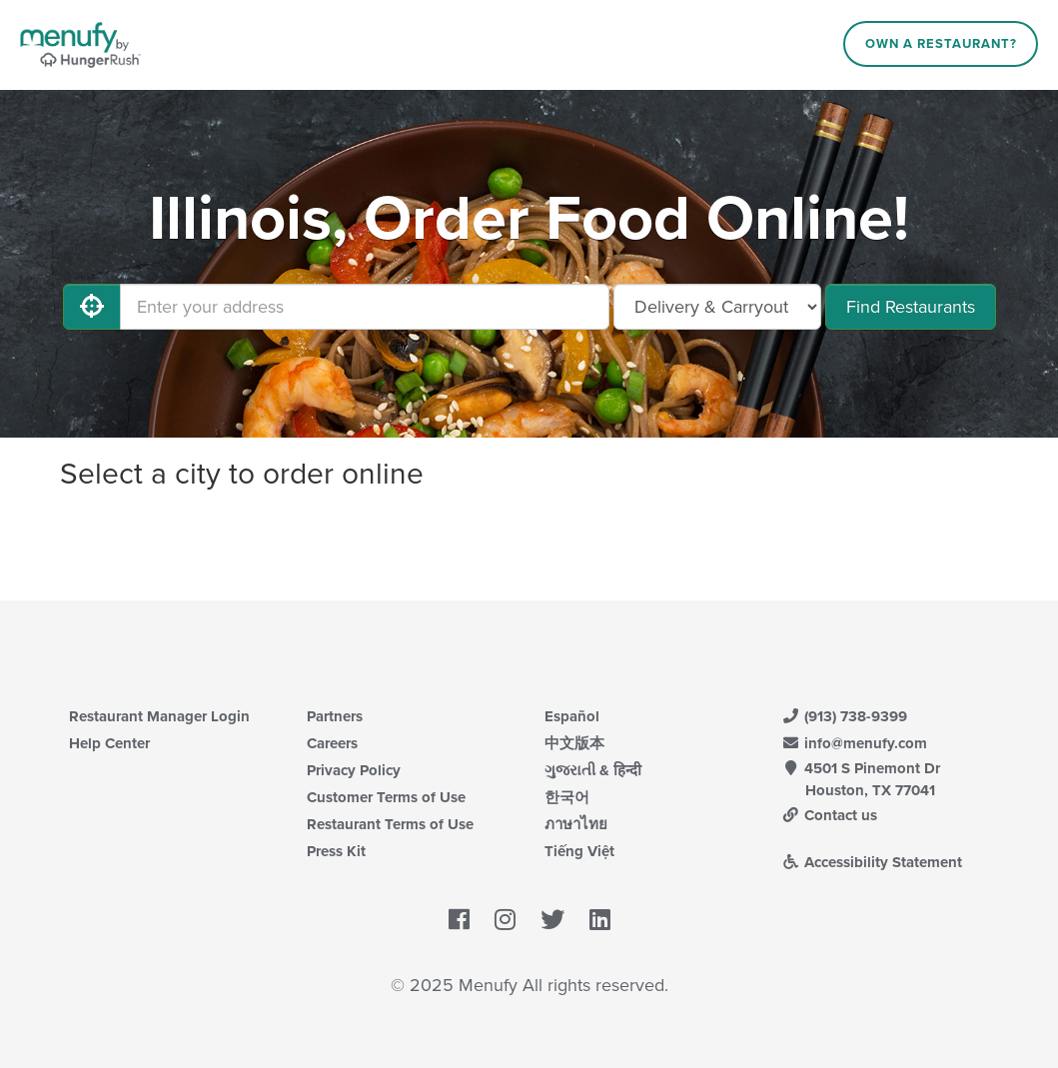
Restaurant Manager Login (159, 716)
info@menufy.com (855, 743)
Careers (332, 743)
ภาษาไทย (575, 824)
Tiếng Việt (579, 851)
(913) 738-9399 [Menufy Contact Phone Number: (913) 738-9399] (845, 716)
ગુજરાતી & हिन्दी (592, 770)
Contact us (830, 815)
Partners (335, 716)
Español (571, 716)
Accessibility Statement (872, 862)
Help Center (109, 743)
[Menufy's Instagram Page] (505, 920)
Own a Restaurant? (941, 44)
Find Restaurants (910, 307)
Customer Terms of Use (386, 797)
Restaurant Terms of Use (390, 824)
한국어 (566, 797)
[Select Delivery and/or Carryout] (717, 307)
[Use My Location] (92, 307)
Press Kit (336, 851)
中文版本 (574, 743)
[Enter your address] (364, 307)
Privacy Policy (354, 770)
